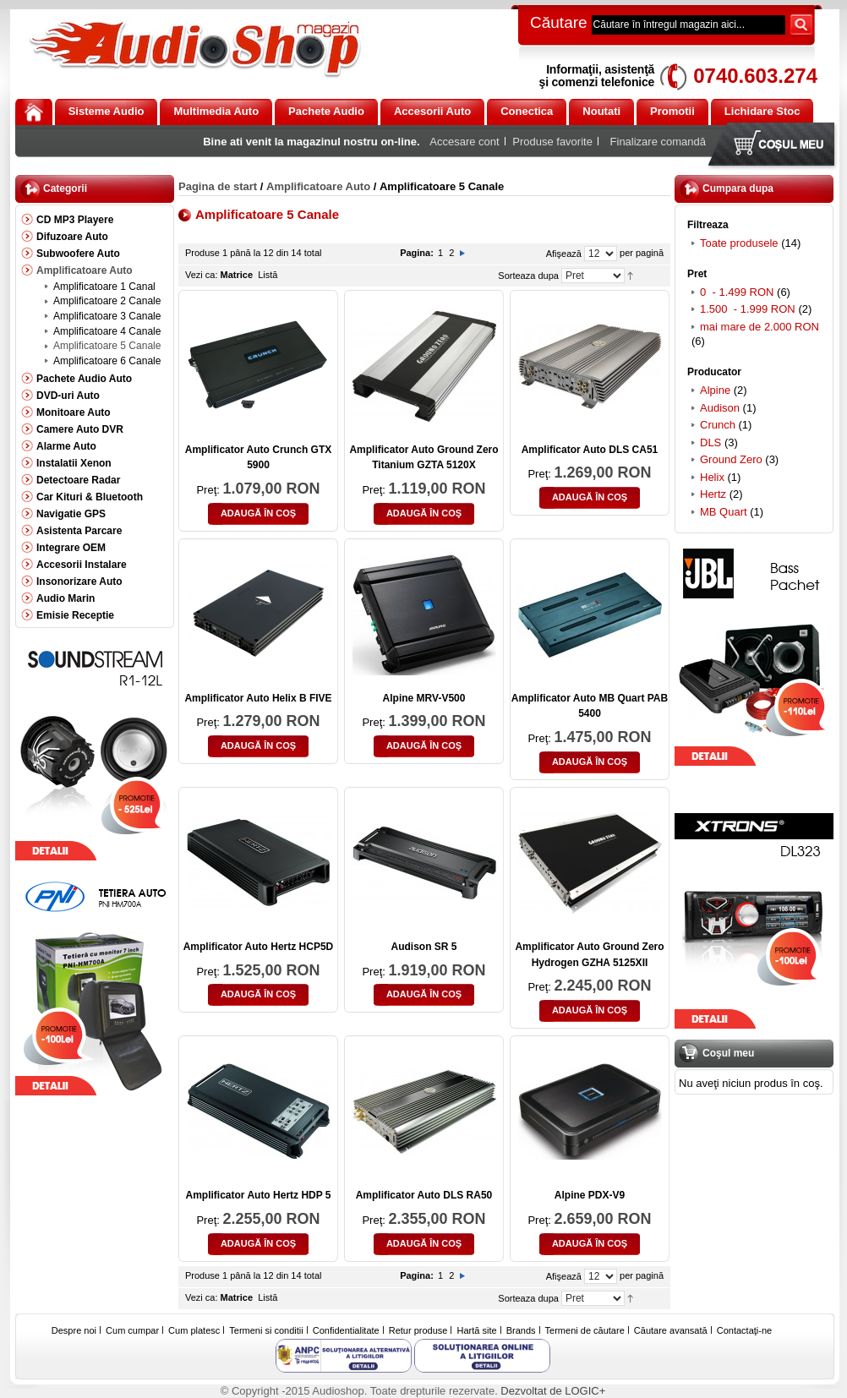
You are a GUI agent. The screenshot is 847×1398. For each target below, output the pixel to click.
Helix (712, 477)
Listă (267, 275)
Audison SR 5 (423, 947)
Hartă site (477, 1330)
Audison (720, 407)
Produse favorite (552, 141)
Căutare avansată (671, 1330)
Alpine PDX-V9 (590, 1195)
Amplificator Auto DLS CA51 (590, 450)
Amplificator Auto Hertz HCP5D (258, 947)
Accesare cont (464, 141)
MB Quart (723, 511)
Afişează (564, 253)
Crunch (717, 424)
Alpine (715, 390)
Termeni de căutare (585, 1330)
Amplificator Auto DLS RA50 (424, 1195)
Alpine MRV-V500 (424, 698)
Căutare (558, 22)
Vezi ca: (201, 275)
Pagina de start (217, 186)
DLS (710, 442)
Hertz (713, 494)
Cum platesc (194, 1330)
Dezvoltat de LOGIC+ (552, 1390)
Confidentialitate (346, 1330)
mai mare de (759, 326)
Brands (521, 1330)
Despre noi (74, 1330)
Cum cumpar (132, 1330)
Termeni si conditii (266, 1330)
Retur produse (418, 1330)
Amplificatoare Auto (318, 186)
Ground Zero (731, 459)
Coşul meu (775, 146)
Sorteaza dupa (528, 275)
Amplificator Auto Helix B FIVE (257, 698)
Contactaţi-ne (744, 1330)
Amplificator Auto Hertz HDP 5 (258, 1195)
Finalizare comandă (658, 141)
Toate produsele (739, 243)
